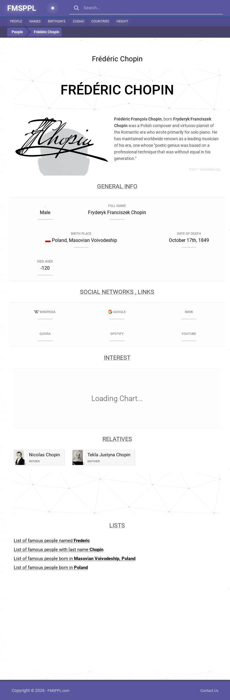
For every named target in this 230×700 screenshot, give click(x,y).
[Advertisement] (117, 90)
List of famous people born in (74, 558)
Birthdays (56, 21)
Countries (99, 21)
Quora (45, 334)
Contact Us (209, 691)
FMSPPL (21, 8)
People (16, 21)
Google (117, 312)
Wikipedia (45, 312)
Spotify (117, 334)
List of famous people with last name (58, 549)
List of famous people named (52, 540)
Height (121, 21)
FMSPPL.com (58, 691)
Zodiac (78, 21)
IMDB (189, 312)
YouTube (188, 334)
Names (34, 21)
